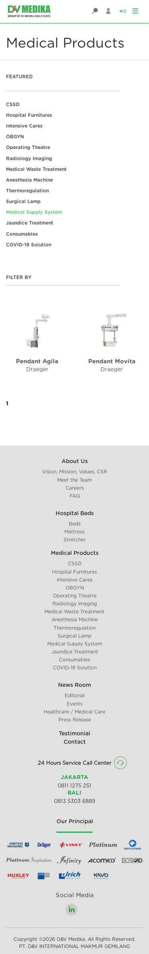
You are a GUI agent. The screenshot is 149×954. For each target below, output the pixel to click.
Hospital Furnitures (29, 115)
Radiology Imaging (29, 158)
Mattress (74, 531)
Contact (75, 742)
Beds (75, 524)
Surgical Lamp (23, 201)
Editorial (75, 695)
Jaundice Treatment (29, 223)
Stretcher (75, 539)
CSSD (12, 104)
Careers (75, 488)
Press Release (74, 719)
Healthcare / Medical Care (74, 712)
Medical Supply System (34, 212)
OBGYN (15, 136)
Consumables (22, 234)
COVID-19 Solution (28, 244)
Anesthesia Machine (29, 180)
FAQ (75, 496)
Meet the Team (74, 480)
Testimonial (74, 734)
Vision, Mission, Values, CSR (74, 471)
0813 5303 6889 (74, 801)
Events (75, 704)
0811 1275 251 (74, 786)
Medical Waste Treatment (36, 169)
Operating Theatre (28, 147)
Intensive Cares (24, 126)
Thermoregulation (27, 190)
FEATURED (19, 76)
